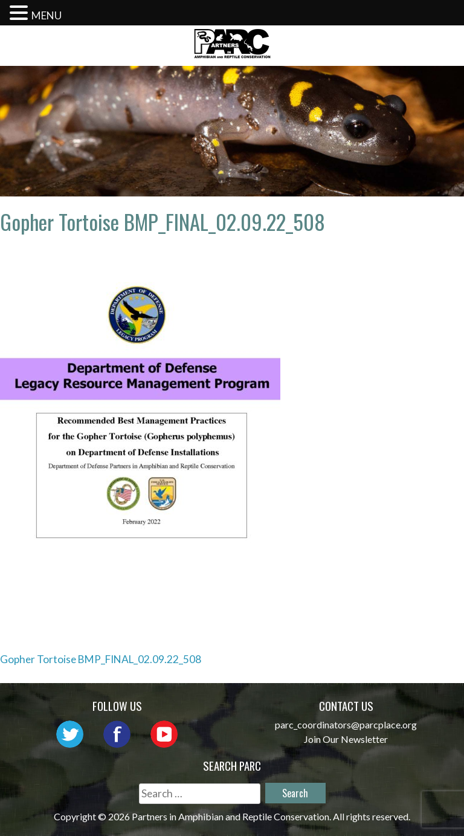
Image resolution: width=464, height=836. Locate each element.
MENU (46, 15)
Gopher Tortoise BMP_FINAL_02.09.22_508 (100, 659)
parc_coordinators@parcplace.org (346, 724)
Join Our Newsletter (346, 739)
